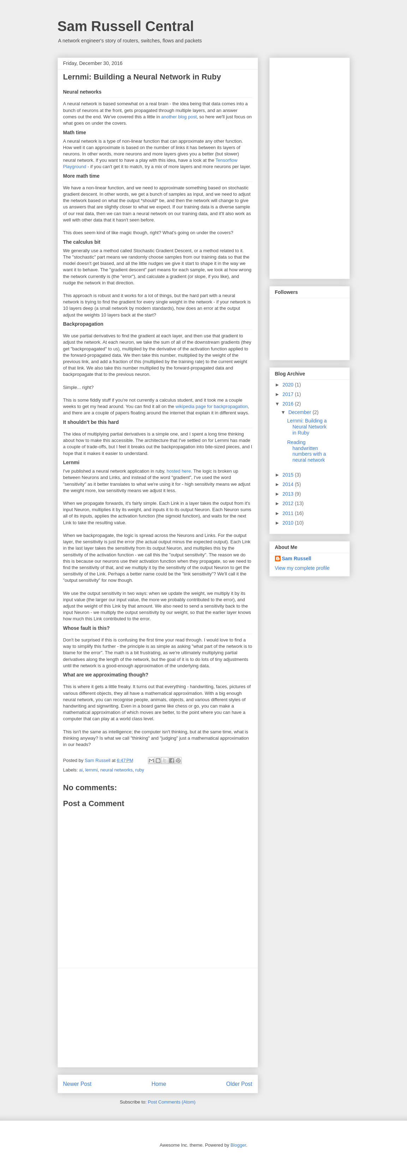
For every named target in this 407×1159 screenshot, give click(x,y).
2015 (288, 475)
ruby (139, 770)
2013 (288, 494)
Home (158, 1084)
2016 (288, 404)
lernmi (91, 770)
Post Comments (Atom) (172, 1102)
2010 (288, 523)
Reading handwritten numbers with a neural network (306, 451)
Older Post (239, 1084)
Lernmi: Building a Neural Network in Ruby (307, 427)
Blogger (238, 1145)
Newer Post (77, 1084)
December (300, 412)
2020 (288, 385)
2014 (288, 484)
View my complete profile (302, 568)
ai (81, 770)
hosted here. (179, 471)
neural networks (116, 770)
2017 (288, 394)
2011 (288, 513)
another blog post (179, 116)
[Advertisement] (158, 1018)
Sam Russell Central (126, 26)
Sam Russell (296, 558)
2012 (288, 503)
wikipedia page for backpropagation (211, 406)
